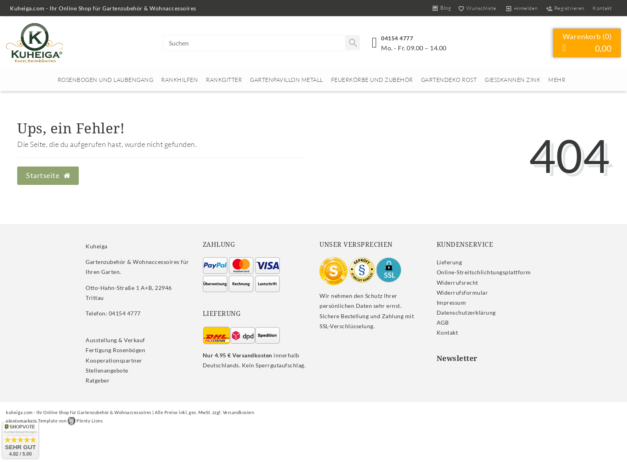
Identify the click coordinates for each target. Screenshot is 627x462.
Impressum (451, 302)
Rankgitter (224, 79)
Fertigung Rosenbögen (115, 350)
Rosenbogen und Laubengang (106, 79)
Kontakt (602, 8)
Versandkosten (238, 412)
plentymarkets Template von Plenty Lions (54, 420)
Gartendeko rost (449, 79)
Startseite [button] (48, 175)
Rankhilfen (179, 79)
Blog (445, 7)
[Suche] (352, 43)
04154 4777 (397, 38)
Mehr (556, 79)
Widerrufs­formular (462, 292)
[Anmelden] (521, 8)
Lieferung (449, 262)
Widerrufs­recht (457, 282)
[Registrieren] (565, 8)
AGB (443, 322)
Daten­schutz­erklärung (466, 312)
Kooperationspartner (114, 360)
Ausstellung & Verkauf (115, 340)
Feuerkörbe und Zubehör (372, 79)
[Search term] (261, 43)
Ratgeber (98, 380)
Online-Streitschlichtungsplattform (484, 272)
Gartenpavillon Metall (286, 79)
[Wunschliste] (476, 8)
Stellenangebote (107, 370)
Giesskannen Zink (512, 79)
